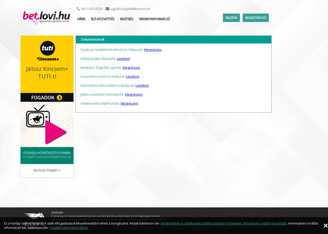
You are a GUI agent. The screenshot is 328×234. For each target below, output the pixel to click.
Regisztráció (255, 18)
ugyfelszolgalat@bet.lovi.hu (130, 9)
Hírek (81, 19)
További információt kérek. (68, 228)
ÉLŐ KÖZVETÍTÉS (102, 19)
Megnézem (153, 49)
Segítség (126, 19)
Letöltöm (123, 58)
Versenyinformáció (154, 19)
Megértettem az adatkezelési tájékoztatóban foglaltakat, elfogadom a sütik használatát (223, 223)
